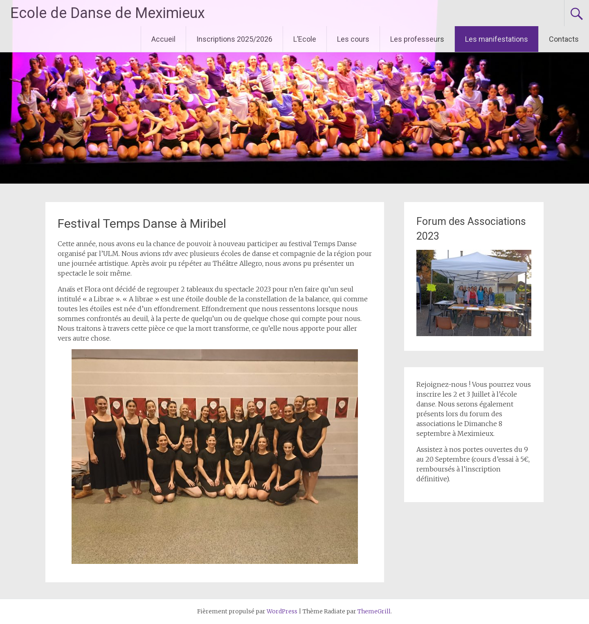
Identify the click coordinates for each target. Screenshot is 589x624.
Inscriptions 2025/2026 (234, 39)
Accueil (163, 39)
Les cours (353, 39)
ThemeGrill (374, 611)
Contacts (564, 39)
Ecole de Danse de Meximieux (107, 13)
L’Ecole (304, 39)
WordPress (282, 611)
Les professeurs (417, 39)
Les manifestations (496, 39)
